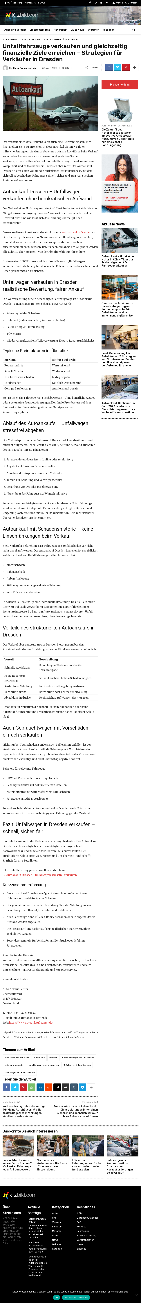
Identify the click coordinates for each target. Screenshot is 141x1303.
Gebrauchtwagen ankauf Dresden (78, 1057)
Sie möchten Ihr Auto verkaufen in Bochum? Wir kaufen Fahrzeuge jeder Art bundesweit (17, 1165)
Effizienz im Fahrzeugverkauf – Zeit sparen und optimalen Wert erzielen (87, 1165)
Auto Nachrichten (30, 39)
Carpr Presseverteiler (25, 68)
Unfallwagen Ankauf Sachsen (77, 1065)
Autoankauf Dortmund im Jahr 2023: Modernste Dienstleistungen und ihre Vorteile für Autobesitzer (118, 408)
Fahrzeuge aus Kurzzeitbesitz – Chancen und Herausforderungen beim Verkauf (120, 1166)
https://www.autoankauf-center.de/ (31, 1022)
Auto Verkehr (72, 39)
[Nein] (136, 1295)
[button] (133, 29)
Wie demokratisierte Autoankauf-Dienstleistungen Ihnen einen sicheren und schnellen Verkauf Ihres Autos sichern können (76, 1111)
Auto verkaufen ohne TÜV (17, 1057)
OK (56, 1297)
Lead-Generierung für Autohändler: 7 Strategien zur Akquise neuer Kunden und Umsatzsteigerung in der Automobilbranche (119, 360)
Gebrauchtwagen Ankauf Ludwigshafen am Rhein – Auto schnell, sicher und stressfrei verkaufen (37, 1228)
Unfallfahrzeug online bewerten (44, 1065)
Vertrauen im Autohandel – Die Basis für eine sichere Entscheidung (52, 1165)
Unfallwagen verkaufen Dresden (20, 1072)
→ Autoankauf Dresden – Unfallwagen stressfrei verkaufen (40, 875)
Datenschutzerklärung (76, 1297)
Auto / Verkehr (10, 39)
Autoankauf (39, 1057)
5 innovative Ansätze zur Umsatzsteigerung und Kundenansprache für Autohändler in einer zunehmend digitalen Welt (118, 310)
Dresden (53, 1057)
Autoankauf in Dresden (76, 232)
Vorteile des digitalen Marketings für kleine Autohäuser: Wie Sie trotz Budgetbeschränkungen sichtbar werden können (24, 1111)
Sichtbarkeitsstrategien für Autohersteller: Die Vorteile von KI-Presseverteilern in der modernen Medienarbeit (37, 1266)
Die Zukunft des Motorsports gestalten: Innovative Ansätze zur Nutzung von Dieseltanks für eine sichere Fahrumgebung (118, 137)
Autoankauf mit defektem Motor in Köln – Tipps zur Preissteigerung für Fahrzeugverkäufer (118, 261)
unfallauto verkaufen (14, 1065)
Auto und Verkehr (53, 39)
